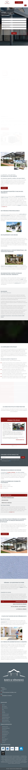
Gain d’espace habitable (6, 495)
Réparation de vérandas (7, 502)
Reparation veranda (5, 718)
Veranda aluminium (5, 715)
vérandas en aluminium (11, 472)
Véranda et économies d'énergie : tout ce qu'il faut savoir (13, 758)
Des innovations (5, 500)
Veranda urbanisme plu (6, 717)
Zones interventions (5, 720)
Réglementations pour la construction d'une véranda (13, 760)
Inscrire (23, 457)
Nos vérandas (4, 706)
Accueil (3, 704)
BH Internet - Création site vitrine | (11, 768)
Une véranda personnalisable (8, 497)
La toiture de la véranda (21, 609)
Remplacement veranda (6, 721)
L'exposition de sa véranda (21, 601)
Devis (3, 709)
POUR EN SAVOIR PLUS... (20, 439)
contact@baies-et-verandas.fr (7, 695)
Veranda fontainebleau (6, 728)
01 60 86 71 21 (4, 206)
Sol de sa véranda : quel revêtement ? (18, 606)
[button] (11, 445)
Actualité (3, 712)
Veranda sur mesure (5, 714)
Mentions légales (19, 768)
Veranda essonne (5, 726)
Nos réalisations (5, 707)
